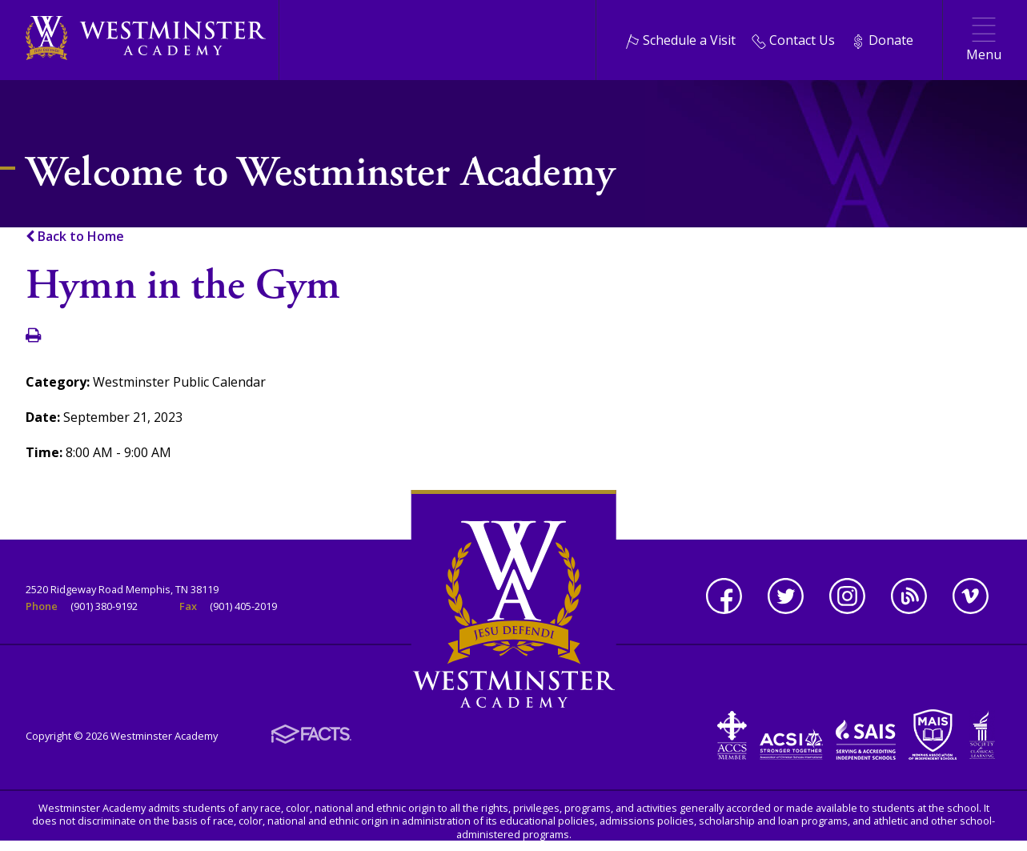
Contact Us (793, 40)
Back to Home (75, 236)
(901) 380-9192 (104, 606)
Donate (882, 40)
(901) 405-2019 (243, 606)
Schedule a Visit (680, 40)
